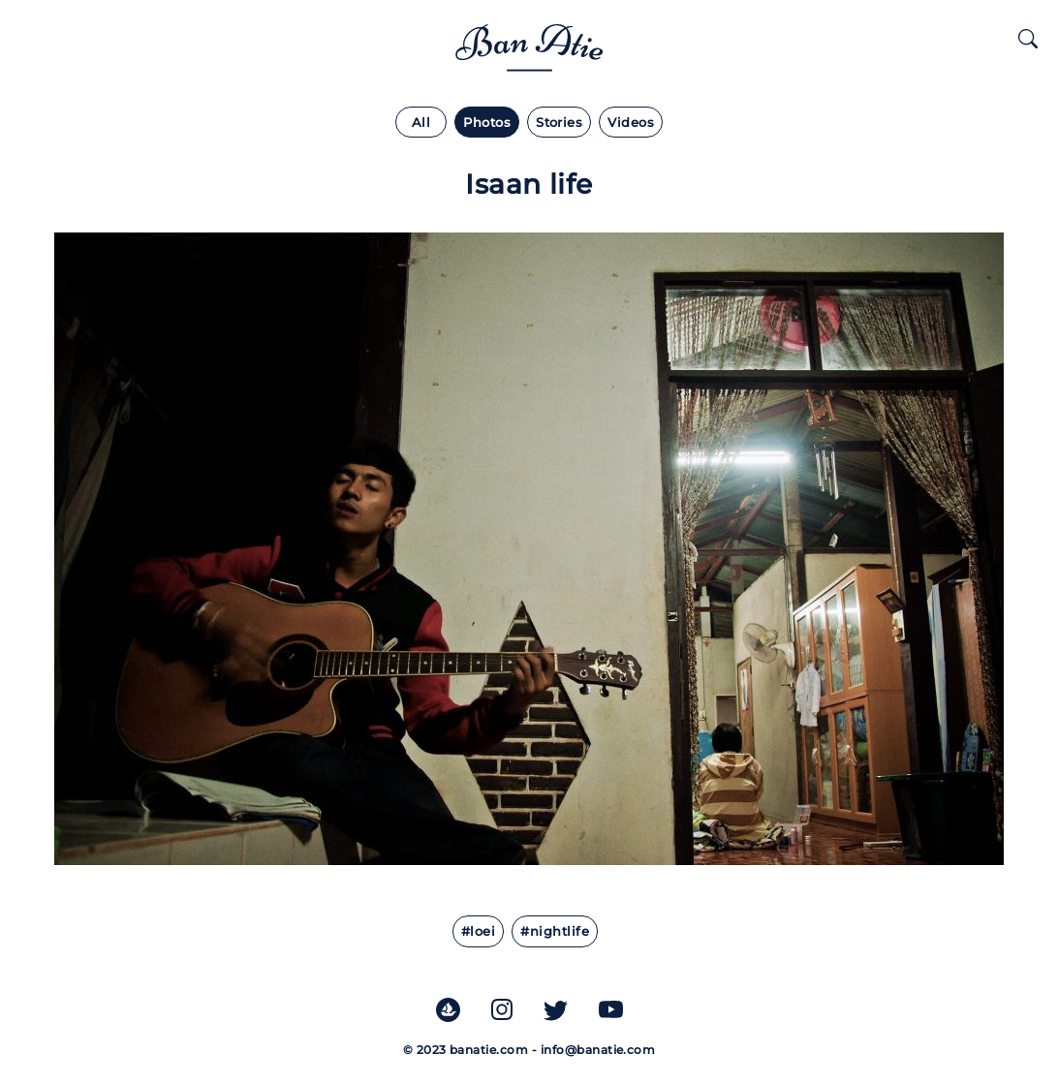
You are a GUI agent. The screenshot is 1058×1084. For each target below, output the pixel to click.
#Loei (478, 931)
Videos (630, 122)
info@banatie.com (598, 1049)
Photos (487, 122)
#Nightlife (554, 931)
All (421, 122)
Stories (559, 122)
